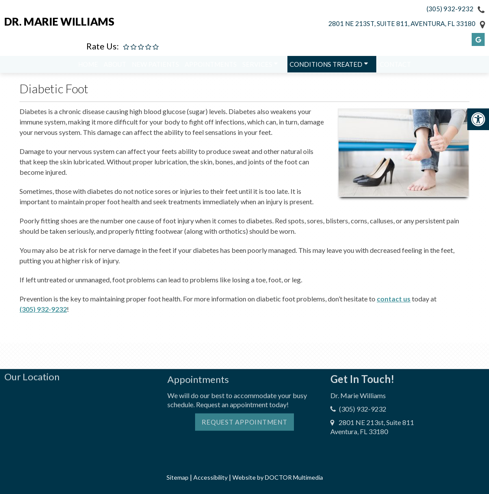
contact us (394, 298)
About (115, 66)
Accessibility (210, 477)
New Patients (155, 66)
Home (88, 66)
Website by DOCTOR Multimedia (277, 477)
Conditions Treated (326, 66)
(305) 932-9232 (450, 9)
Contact (395, 66)
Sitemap (177, 477)
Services (257, 66)
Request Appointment (244, 401)
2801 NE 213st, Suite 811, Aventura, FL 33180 (402, 23)
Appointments (211, 66)
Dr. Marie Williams (59, 21)
